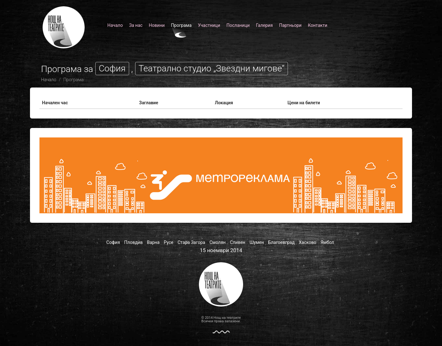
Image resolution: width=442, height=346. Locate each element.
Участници (209, 25)
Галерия (264, 25)
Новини (156, 25)
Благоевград (281, 242)
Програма (181, 25)
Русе (168, 242)
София (113, 242)
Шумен (256, 242)
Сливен (237, 242)
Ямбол (327, 242)
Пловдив (133, 242)
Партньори (290, 25)
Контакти (317, 25)
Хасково (307, 242)
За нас (135, 25)
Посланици (238, 25)
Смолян (217, 242)
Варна (153, 242)
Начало (115, 25)
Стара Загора (191, 242)
